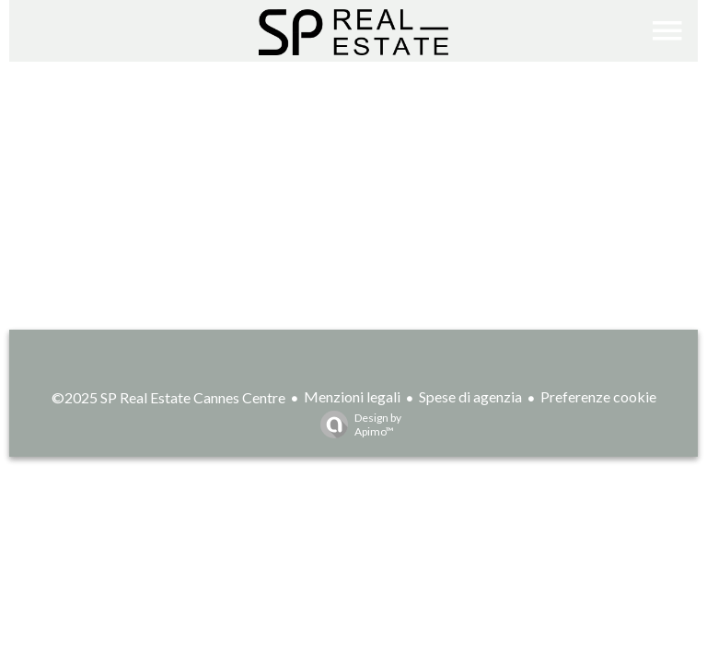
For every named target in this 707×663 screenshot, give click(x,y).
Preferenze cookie (598, 396)
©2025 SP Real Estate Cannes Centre (168, 397)
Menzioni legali (352, 396)
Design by (356, 424)
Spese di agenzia (470, 396)
